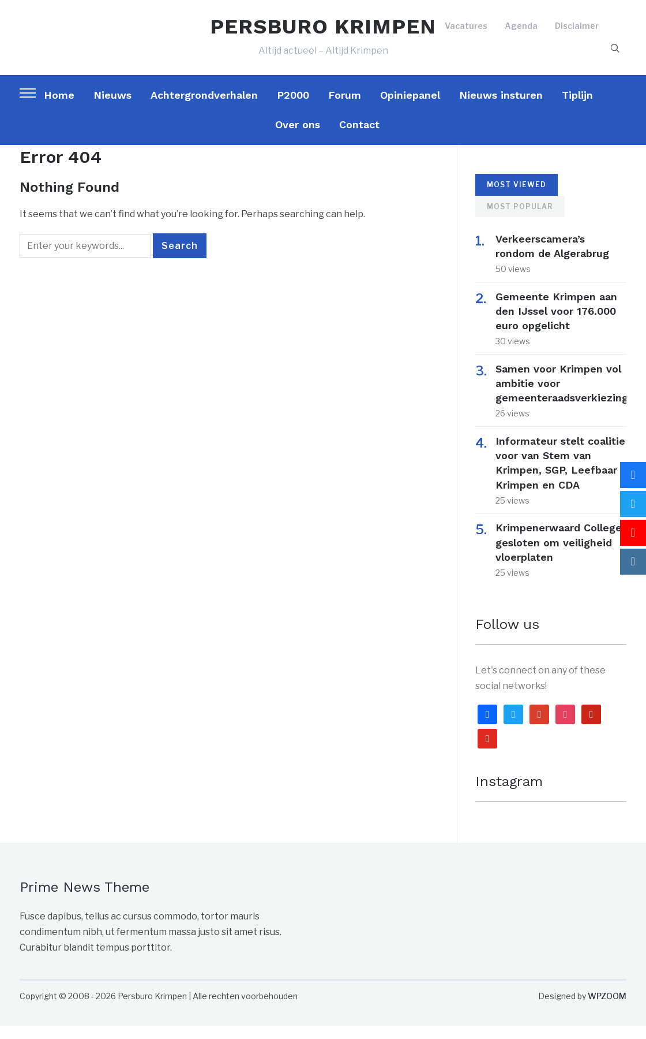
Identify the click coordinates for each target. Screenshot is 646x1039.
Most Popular (520, 219)
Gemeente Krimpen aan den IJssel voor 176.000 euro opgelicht (556, 324)
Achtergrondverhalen (204, 108)
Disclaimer (577, 33)
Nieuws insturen (501, 108)
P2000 (293, 108)
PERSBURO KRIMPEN (323, 33)
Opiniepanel (410, 108)
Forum (344, 108)
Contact (359, 138)
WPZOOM (607, 1009)
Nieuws (112, 108)
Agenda (521, 33)
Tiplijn (577, 108)
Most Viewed (516, 197)
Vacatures (466, 33)
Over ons (297, 138)
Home (59, 108)
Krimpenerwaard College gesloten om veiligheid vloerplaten (558, 555)
